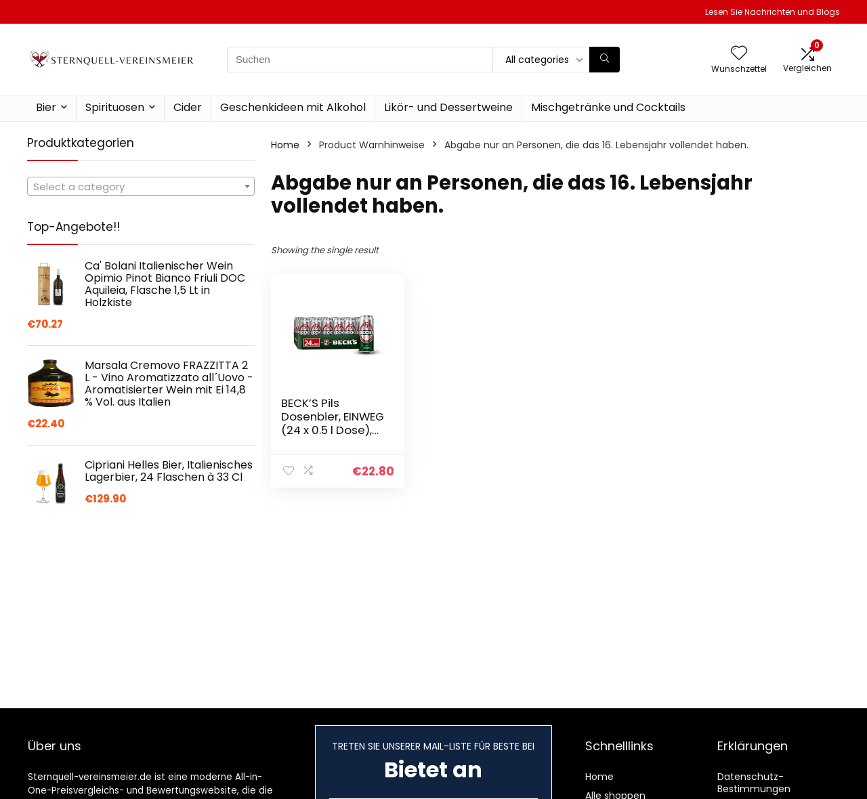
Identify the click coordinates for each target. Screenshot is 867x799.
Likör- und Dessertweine (448, 107)
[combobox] (141, 186)
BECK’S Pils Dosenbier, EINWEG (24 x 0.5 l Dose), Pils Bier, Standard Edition (332, 430)
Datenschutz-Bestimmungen (753, 783)
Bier (46, 107)
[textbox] (141, 186)
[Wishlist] (739, 54)
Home (285, 145)
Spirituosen (114, 107)
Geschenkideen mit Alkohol (293, 107)
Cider (187, 107)
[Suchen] (604, 59)
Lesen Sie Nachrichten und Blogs (772, 12)
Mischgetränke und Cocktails (608, 107)
